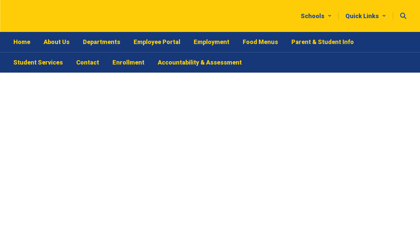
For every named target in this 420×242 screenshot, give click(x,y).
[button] (316, 15)
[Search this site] (403, 15)
